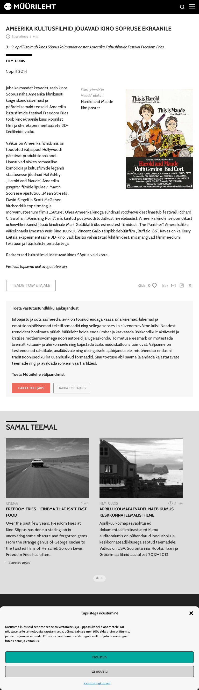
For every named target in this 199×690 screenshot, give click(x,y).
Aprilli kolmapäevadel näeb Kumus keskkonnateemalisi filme (137, 512)
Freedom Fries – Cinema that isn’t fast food (46, 512)
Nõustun (99, 657)
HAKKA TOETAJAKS (72, 388)
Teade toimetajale (31, 285)
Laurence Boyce (19, 562)
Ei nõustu (99, 671)
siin (64, 266)
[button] (191, 613)
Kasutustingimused (97, 683)
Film (9, 61)
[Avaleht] (30, 8)
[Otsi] (182, 7)
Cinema (12, 503)
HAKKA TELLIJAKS (31, 388)
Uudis (20, 61)
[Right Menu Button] (192, 6)
